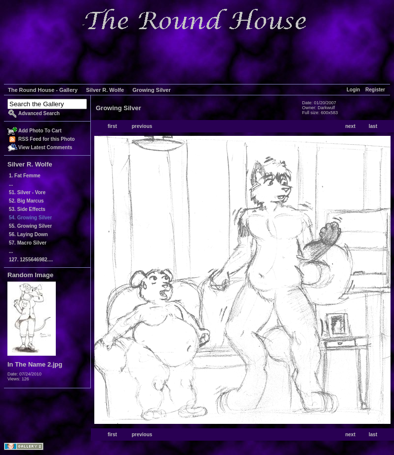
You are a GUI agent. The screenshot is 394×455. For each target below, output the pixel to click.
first (112, 126)
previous (142, 126)
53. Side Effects (27, 209)
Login (353, 89)
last (373, 126)
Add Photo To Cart (40, 130)
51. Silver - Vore (27, 192)
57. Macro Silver (27, 243)
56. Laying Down (28, 234)
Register (375, 89)
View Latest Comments (45, 147)
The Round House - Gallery (43, 90)
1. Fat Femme (24, 175)
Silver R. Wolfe (105, 90)
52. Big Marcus (26, 201)
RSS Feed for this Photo (46, 139)
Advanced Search (39, 113)
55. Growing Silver (30, 226)
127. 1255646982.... (31, 259)
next (350, 126)
